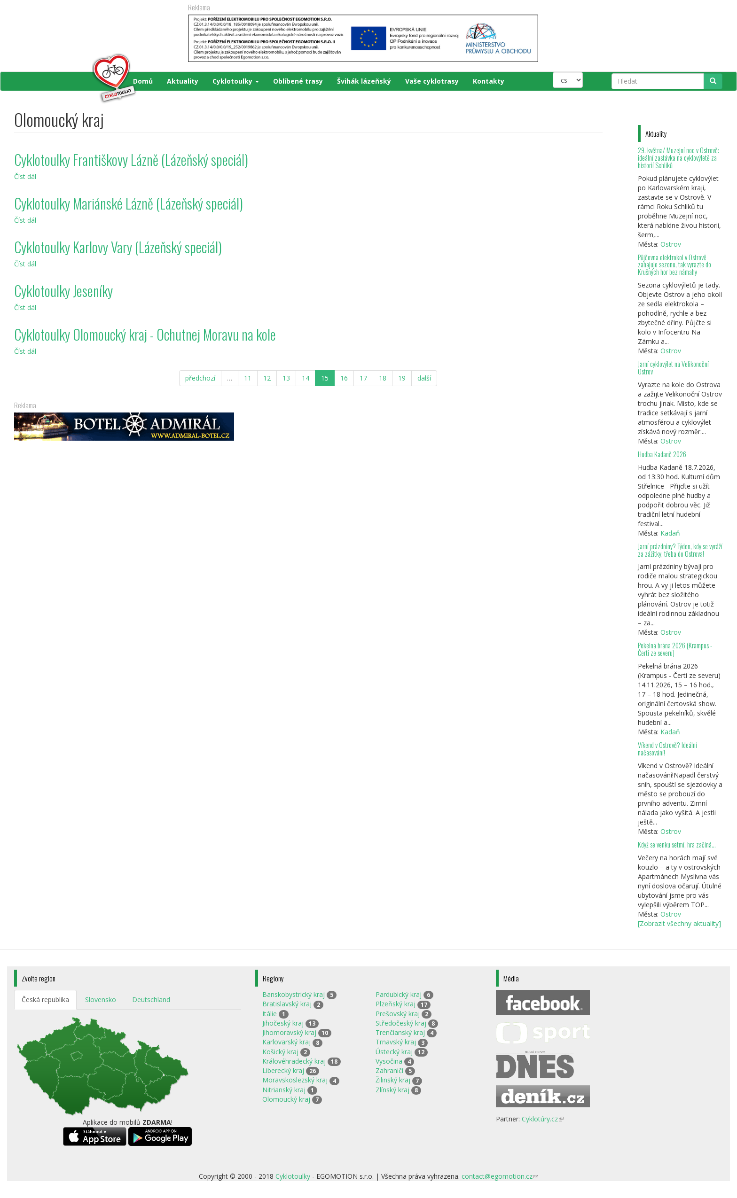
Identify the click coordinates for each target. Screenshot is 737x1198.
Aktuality (182, 81)
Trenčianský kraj (400, 1032)
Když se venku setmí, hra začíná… (677, 844)
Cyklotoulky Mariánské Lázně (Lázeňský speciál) (128, 203)
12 (267, 377)
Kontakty (488, 81)
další (424, 377)
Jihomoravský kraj (289, 1032)
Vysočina (389, 1061)
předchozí (200, 377)
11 (247, 377)
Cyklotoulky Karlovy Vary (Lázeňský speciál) (118, 246)
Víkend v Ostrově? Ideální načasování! (667, 748)
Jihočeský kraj (283, 1023)
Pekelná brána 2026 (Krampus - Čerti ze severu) (675, 649)
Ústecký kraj (394, 1051)
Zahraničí (389, 1070)
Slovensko (100, 999)
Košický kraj (280, 1051)
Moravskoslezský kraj (295, 1079)
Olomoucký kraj (286, 1099)
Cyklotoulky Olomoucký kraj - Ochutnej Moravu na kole (145, 334)
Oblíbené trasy (298, 81)
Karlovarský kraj (286, 1041)
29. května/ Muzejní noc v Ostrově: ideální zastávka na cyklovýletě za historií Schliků (678, 157)
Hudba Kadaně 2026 (662, 454)
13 (286, 377)
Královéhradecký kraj (294, 1061)
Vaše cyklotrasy (432, 81)
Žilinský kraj (393, 1079)
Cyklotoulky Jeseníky (63, 290)
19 (402, 377)
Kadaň (670, 533)
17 (363, 377)
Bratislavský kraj (287, 1003)
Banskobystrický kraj (293, 994)
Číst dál (25, 176)
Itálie (269, 1013)
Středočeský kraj (401, 1023)
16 (344, 377)
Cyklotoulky (235, 81)
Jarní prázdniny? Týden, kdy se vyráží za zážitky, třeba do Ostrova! (680, 550)
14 (305, 377)
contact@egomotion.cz (500, 1176)
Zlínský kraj (392, 1089)
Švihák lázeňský (364, 81)
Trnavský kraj (396, 1041)
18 (382, 377)
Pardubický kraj (399, 994)
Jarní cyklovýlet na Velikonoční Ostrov (673, 367)
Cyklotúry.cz (543, 1118)
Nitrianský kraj (284, 1089)
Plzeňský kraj (396, 1003)
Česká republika (45, 999)
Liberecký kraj (283, 1070)
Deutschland (151, 999)
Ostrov (670, 244)
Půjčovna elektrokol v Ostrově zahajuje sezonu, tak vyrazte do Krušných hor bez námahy (674, 264)
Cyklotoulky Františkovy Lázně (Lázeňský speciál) (131, 159)
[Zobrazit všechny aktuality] (679, 923)
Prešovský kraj (398, 1013)
